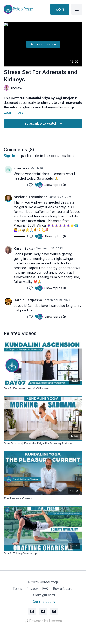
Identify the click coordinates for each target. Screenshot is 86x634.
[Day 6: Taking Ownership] (43, 553)
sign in (9, 155)
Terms (17, 588)
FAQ (45, 588)
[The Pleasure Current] (43, 498)
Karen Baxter (24, 248)
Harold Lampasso (28, 300)
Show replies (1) (55, 185)
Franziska (22, 168)
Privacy (32, 588)
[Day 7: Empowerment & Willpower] (43, 388)
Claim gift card (44, 595)
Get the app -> (44, 602)
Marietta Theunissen (31, 197)
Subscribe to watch (44, 123)
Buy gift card (62, 588)
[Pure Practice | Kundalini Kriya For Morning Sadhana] (43, 443)
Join (60, 9)
